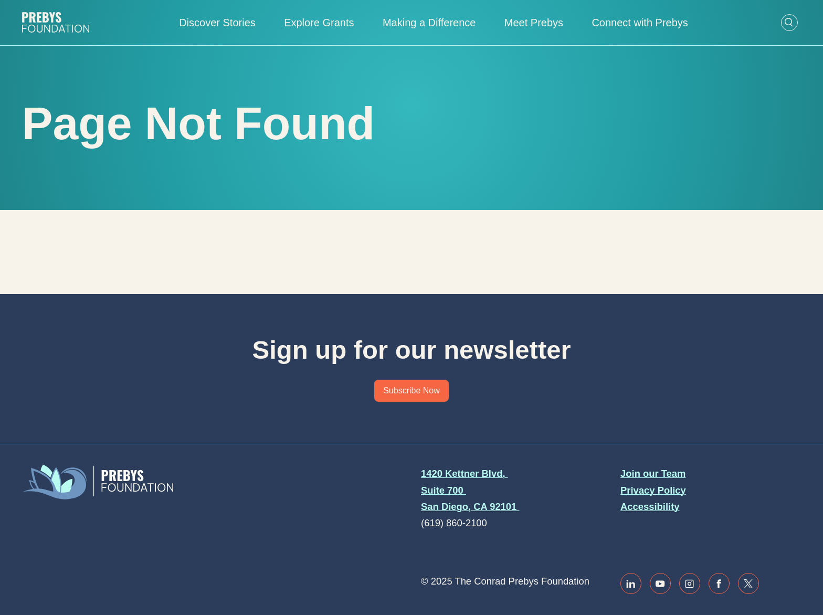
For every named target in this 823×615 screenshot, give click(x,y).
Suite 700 (443, 490)
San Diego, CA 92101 (470, 506)
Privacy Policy (653, 490)
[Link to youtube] (660, 583)
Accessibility (649, 506)
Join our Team (652, 473)
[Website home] (55, 22)
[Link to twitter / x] (748, 583)
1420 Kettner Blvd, (464, 473)
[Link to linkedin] (630, 583)
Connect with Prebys (640, 22)
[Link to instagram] (689, 583)
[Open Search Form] (789, 23)
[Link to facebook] (719, 583)
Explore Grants (319, 22)
